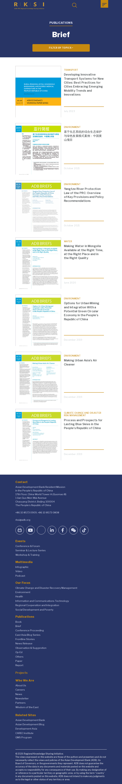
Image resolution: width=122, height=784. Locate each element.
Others (19, 656)
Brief (18, 626)
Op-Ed (18, 652)
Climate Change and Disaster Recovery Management (46, 587)
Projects (21, 673)
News (18, 694)
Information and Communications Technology (42, 600)
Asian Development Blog (29, 724)
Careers (20, 689)
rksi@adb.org (22, 519)
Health (19, 596)
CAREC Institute (24, 733)
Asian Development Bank (30, 720)
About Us (20, 685)
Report (19, 665)
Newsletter (22, 698)
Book (18, 621)
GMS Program (23, 737)
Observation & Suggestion (30, 647)
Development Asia (26, 728)
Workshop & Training (27, 554)
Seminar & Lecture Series (30, 550)
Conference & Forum (27, 546)
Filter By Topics (60, 47)
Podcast (20, 575)
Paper (18, 660)
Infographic (22, 567)
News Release (23, 643)
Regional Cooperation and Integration (37, 605)
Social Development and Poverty (34, 609)
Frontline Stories (25, 639)
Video (18, 571)
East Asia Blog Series (27, 634)
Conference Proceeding (29, 630)
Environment (22, 592)
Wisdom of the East (27, 707)
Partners (20, 702)
